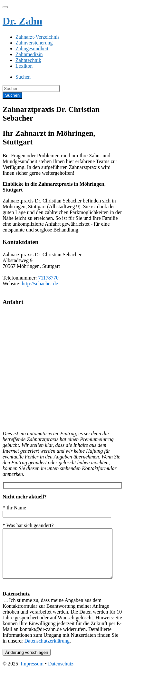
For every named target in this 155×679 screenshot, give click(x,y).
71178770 (48, 277)
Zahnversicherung (34, 42)
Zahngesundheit (31, 48)
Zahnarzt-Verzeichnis (37, 37)
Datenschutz (60, 673)
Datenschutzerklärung (47, 650)
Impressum (32, 673)
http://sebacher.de (40, 283)
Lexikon (24, 66)
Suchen (23, 77)
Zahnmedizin (29, 54)
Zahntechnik (28, 60)
